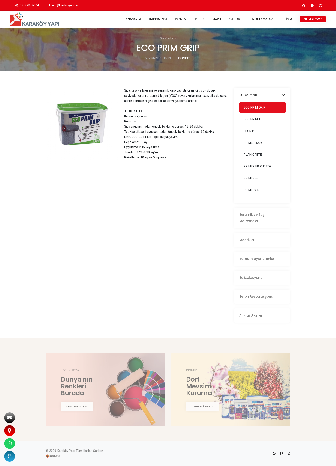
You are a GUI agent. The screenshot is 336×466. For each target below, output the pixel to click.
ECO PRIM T (252, 119)
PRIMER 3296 (253, 143)
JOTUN (198, 19)
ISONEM (179, 19)
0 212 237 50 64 (29, 5)
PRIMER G (251, 178)
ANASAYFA (132, 19)
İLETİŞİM (285, 19)
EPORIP (249, 131)
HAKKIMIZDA (157, 19)
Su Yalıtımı (184, 58)
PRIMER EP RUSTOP (258, 166)
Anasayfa (151, 58)
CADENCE (235, 19)
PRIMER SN (252, 190)
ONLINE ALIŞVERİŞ (311, 19)
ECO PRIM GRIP (255, 107)
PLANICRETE (253, 155)
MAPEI (215, 19)
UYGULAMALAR (261, 19)
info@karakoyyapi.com (66, 5)
